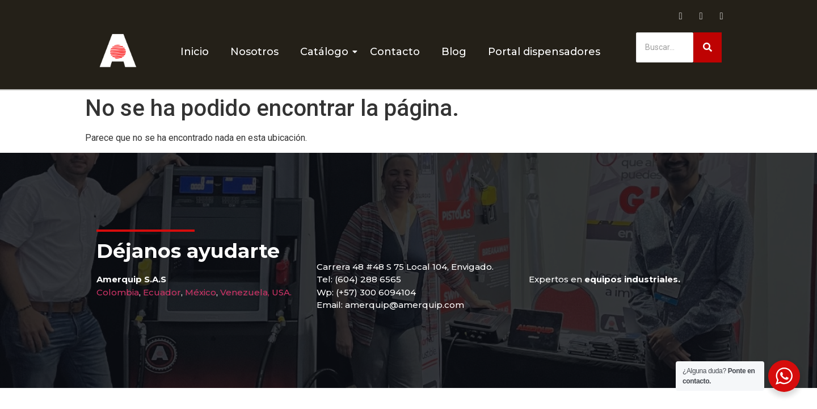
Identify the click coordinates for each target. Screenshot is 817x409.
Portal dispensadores (544, 51)
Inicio (194, 51)
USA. (282, 292)
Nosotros (254, 51)
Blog (453, 51)
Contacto (395, 51)
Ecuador (162, 292)
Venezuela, (244, 292)
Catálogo (326, 51)
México (200, 292)
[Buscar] (664, 47)
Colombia (117, 292)
